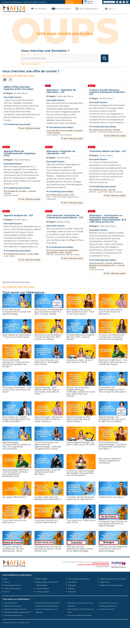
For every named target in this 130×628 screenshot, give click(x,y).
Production (72, 592)
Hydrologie (72, 585)
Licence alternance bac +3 (13, 585)
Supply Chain (104, 582)
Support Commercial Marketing (111, 585)
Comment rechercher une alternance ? (17, 612)
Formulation (72, 582)
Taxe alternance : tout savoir (109, 603)
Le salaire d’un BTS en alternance (15, 609)
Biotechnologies (41, 579)
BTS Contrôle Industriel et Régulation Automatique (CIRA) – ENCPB (62, 251)
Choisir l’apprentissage (88, 9)
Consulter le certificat (102, 566)
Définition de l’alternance (108, 606)
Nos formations (40, 9)
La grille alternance (10, 603)
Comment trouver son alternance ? (80, 615)
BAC (6, 579)
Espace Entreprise (88, 2)
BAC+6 (6, 592)
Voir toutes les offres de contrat (18, 287)
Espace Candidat (70, 2)
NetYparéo (109, 2)
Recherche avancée (30, 64)
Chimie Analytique (42, 588)
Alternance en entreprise (12, 606)
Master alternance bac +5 (12, 588)
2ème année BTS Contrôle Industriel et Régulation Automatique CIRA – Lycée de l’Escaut (107, 265)
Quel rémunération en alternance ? (48, 603)
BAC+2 (6, 582)
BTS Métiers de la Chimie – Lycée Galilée (21, 254)
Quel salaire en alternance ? (13, 615)
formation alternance (107, 609)
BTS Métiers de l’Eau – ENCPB (102, 190)
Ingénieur (71, 588)
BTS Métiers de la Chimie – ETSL (60, 195)
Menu (110, 9)
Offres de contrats (63, 9)
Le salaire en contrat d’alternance (47, 606)
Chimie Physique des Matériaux (79, 579)
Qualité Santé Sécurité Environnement (113, 579)
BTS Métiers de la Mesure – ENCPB (104, 130)
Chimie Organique (42, 592)
